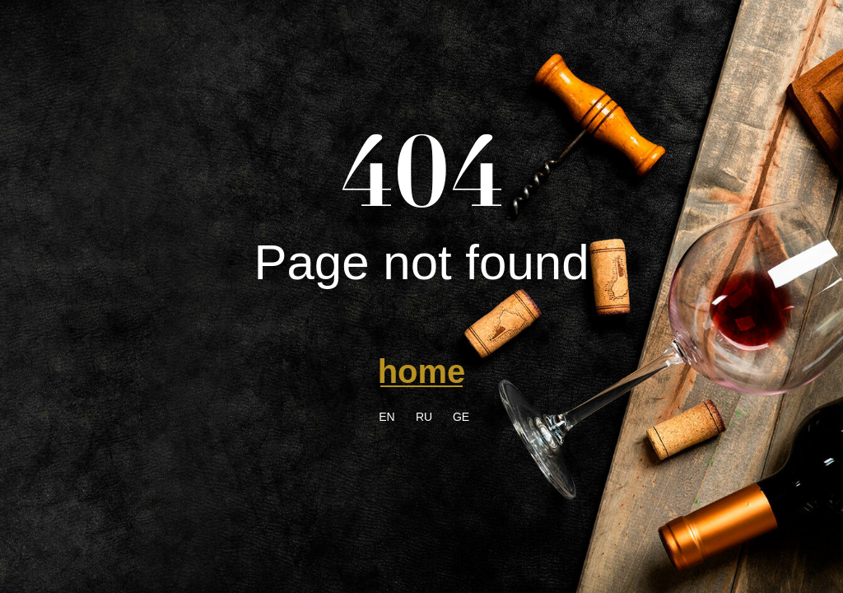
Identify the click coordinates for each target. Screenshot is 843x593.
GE (461, 416)
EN (386, 416)
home (422, 371)
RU (424, 416)
